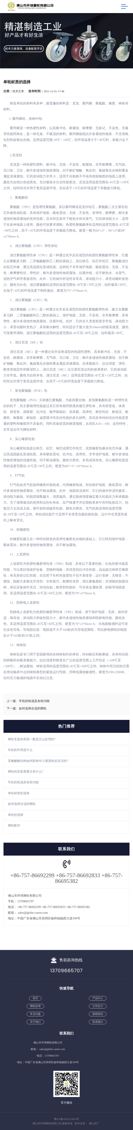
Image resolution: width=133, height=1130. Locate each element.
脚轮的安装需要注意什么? (25, 771)
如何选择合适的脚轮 (22, 804)
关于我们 (35, 1021)
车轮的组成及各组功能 (23, 782)
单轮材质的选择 (18, 793)
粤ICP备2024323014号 (66, 1119)
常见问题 (35, 1014)
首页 (35, 998)
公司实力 (97, 1006)
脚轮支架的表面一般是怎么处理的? (31, 739)
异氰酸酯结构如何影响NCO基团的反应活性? (38, 761)
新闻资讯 (97, 1014)
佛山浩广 (94, 1123)
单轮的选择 (15, 814)
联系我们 (97, 1021)
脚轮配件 (14, 825)
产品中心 (97, 998)
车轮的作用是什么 (20, 750)
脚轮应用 (35, 1006)
